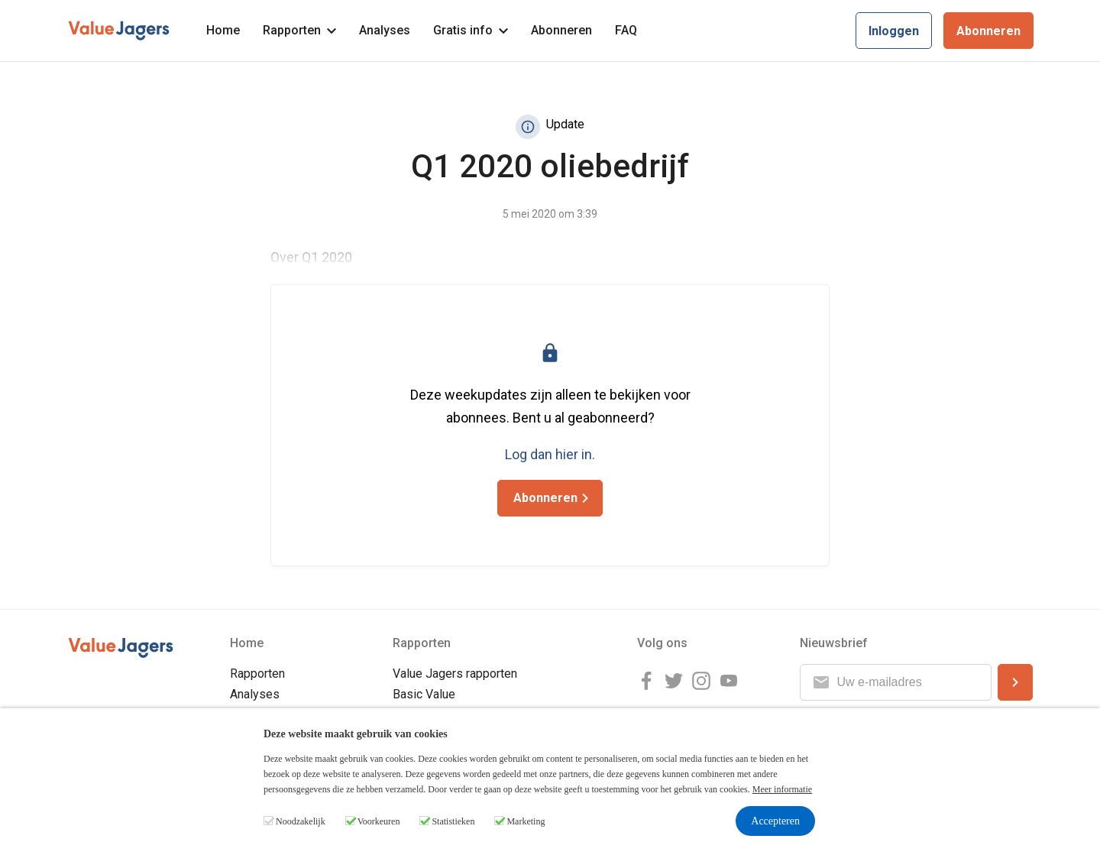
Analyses (384, 30)
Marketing (525, 821)
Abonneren (561, 30)
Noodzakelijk (300, 821)
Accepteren (775, 821)
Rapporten (299, 30)
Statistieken (453, 821)
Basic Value (424, 694)
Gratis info (470, 30)
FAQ (626, 30)
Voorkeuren (379, 821)
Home (223, 30)
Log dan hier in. (550, 454)
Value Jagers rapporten (455, 673)
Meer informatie (782, 789)
